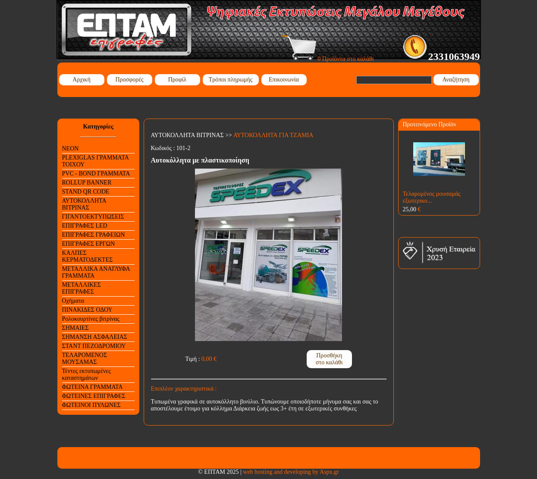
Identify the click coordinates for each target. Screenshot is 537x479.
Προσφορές (129, 79)
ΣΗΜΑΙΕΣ (75, 328)
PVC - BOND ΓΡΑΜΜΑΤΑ (96, 173)
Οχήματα (73, 300)
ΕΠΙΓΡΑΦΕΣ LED (84, 225)
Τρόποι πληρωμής (231, 79)
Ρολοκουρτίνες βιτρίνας (90, 319)
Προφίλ (177, 79)
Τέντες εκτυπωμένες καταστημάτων (86, 374)
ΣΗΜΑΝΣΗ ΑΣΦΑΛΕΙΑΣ (94, 337)
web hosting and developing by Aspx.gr (291, 472)
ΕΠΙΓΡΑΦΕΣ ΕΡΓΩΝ (88, 244)
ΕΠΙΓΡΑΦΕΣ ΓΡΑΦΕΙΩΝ (93, 235)
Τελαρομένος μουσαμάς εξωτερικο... (432, 197)
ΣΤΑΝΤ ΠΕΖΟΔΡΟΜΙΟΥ (94, 346)
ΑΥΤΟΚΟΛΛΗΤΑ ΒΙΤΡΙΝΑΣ (84, 204)
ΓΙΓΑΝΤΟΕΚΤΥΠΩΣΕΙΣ (93, 216)
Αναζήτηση (455, 79)
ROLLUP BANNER (87, 182)
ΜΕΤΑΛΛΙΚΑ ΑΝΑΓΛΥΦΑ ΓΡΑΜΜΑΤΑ (96, 272)
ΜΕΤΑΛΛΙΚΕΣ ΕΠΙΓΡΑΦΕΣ (81, 288)
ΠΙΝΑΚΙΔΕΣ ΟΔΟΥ (87, 310)
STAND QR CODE (86, 191)
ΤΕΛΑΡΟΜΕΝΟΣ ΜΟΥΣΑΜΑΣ (84, 358)
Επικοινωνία (284, 79)
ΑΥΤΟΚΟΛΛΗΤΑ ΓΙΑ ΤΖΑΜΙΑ (273, 135)
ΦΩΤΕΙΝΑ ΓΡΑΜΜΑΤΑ (92, 387)
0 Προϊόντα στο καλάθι (327, 59)
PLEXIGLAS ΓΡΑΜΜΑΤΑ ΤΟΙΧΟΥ (95, 161)
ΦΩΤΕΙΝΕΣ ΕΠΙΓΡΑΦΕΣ (94, 396)
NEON (70, 148)
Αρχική (81, 79)
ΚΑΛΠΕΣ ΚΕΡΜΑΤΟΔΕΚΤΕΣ (87, 256)
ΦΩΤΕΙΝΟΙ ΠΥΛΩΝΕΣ (91, 405)
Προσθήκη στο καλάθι (329, 359)
